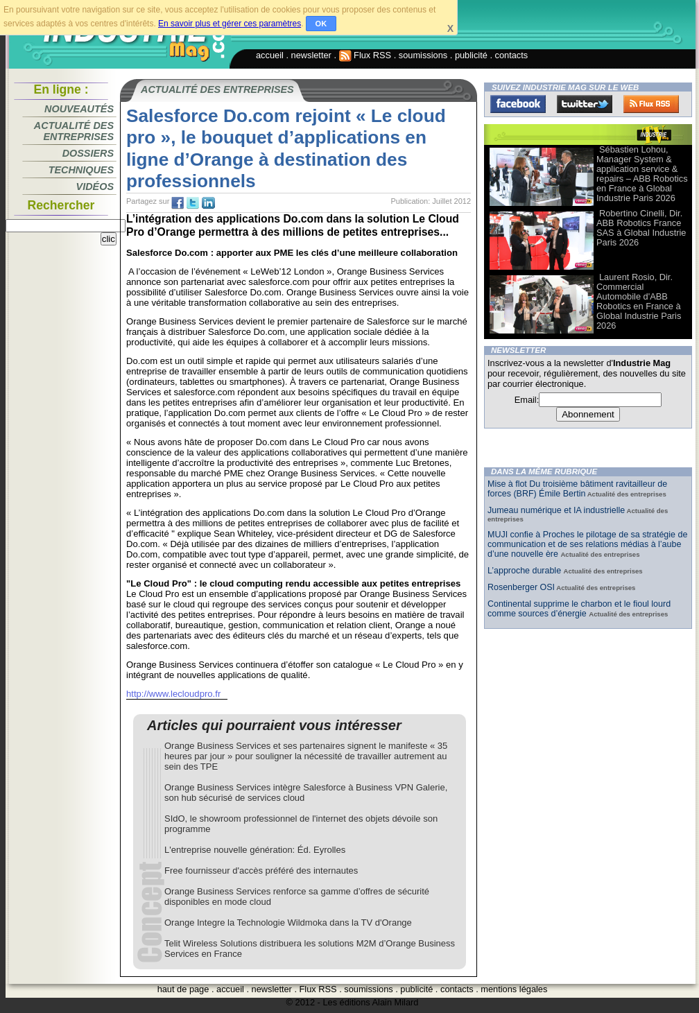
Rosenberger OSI (521, 587)
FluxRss (651, 104)
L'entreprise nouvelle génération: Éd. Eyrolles (254, 850)
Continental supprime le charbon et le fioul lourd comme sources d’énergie (579, 608)
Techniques (81, 169)
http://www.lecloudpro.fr (173, 694)
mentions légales (514, 989)
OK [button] (321, 23)
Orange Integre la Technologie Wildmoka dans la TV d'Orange (288, 922)
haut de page (183, 989)
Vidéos (95, 186)
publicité (471, 55)
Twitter (584, 104)
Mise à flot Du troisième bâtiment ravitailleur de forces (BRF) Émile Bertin (577, 489)
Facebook (518, 104)
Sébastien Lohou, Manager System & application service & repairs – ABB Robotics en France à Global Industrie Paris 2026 (642, 173)
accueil (270, 55)
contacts (511, 55)
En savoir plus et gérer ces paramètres (229, 23)
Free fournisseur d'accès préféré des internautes (261, 870)
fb (177, 203)
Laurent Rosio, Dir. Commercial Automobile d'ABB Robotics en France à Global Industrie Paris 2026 (638, 301)
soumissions (423, 55)
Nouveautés (79, 108)
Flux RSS (365, 55)
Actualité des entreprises (74, 131)
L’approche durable (525, 570)
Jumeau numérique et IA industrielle (556, 510)
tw (193, 203)
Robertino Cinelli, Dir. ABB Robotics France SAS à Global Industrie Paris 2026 (641, 228)
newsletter (311, 55)
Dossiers (88, 153)
